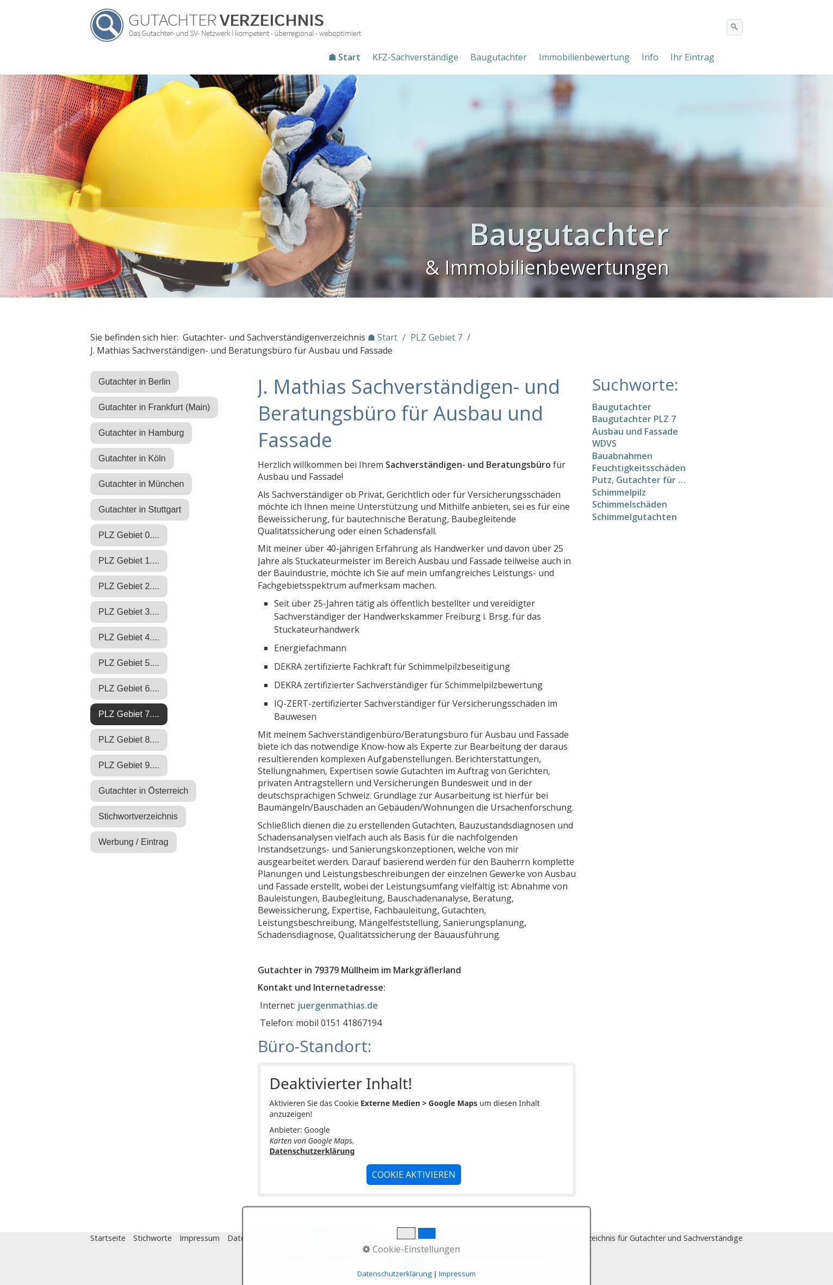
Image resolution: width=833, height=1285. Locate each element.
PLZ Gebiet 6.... (128, 688)
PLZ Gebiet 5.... (128, 663)
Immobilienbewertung (584, 57)
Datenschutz (250, 1238)
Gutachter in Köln (132, 458)
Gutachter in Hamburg (141, 432)
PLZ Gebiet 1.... (128, 560)
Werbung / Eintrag (133, 842)
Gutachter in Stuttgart (139, 509)
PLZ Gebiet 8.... (128, 739)
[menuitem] (345, 57)
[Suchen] (734, 27)
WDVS (604, 443)
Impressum (199, 1238)
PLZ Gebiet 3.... (128, 611)
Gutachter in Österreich (143, 790)
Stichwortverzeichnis (138, 816)
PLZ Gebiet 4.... (128, 637)
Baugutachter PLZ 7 (634, 419)
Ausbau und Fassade (635, 431)
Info (650, 57)
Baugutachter (498, 57)
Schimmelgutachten (634, 517)
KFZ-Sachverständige (415, 57)
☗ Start (344, 57)
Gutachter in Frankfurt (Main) (154, 407)
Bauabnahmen (622, 456)
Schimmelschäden (629, 504)
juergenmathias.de (337, 1005)
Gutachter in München (141, 484)
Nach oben (416, 1267)
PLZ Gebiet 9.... (128, 765)
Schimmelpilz (619, 492)
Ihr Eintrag (692, 57)
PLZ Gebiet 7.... (128, 714)
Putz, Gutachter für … (639, 480)
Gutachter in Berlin (134, 381)
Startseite (108, 1238)
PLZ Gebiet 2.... (128, 586)
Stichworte (152, 1238)
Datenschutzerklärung (312, 1151)
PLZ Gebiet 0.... (128, 535)
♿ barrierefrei (339, 1238)
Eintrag (293, 1238)
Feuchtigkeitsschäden (639, 468)
